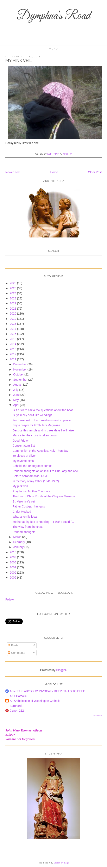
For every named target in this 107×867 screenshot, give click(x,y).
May (16, 400)
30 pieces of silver (24, 455)
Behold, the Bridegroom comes (32, 465)
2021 (13, 308)
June (16, 394)
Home (54, 172)
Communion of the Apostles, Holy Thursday (40, 450)
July (16, 389)
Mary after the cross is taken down (35, 435)
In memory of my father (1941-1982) (36, 481)
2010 (13, 552)
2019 (13, 318)
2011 (13, 359)
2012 (13, 354)
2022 (13, 303)
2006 (13, 572)
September (20, 379)
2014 (13, 344)
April (16, 405)
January (18, 547)
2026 (13, 283)
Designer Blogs (61, 863)
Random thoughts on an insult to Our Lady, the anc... (46, 471)
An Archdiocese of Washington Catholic (35, 700)
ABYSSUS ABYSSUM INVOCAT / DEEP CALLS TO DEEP (47, 691)
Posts (13, 645)
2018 (13, 323)
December (20, 364)
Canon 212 (17, 710)
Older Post (95, 172)
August (18, 384)
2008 (13, 562)
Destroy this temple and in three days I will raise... (44, 430)
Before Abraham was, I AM (30, 476)
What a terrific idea (25, 516)
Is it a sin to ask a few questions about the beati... (44, 410)
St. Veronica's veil (24, 501)
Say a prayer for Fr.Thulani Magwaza (36, 425)
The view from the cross (28, 526)
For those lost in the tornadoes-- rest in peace (42, 420)
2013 (13, 349)
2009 (13, 557)
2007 (13, 567)
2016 (13, 333)
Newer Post (12, 172)
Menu (53, 48)
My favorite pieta (23, 461)
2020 (13, 313)
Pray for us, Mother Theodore (31, 491)
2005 (13, 577)
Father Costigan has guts (29, 506)
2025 (13, 288)
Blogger (61, 670)
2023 (13, 298)
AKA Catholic (18, 696)
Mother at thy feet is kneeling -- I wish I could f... (43, 521)
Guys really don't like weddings (32, 415)
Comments (16, 652)
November (20, 369)
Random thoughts (24, 532)
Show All (97, 715)
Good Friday (21, 440)
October (18, 374)
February (19, 542)
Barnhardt (16, 705)
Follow (9, 599)
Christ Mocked (22, 511)
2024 (13, 293)
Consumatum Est (24, 445)
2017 (13, 329)
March (17, 537)
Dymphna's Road (53, 16)
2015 (13, 339)
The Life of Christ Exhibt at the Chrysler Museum (44, 496)
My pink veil (20, 486)
